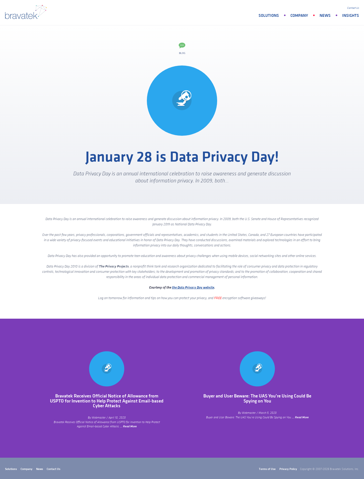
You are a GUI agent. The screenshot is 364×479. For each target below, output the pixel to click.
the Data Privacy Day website (193, 287)
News (325, 15)
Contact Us (353, 8)
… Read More (128, 426)
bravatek (27, 12)
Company (299, 15)
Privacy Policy (288, 469)
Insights (350, 15)
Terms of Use (267, 469)
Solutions (269, 15)
